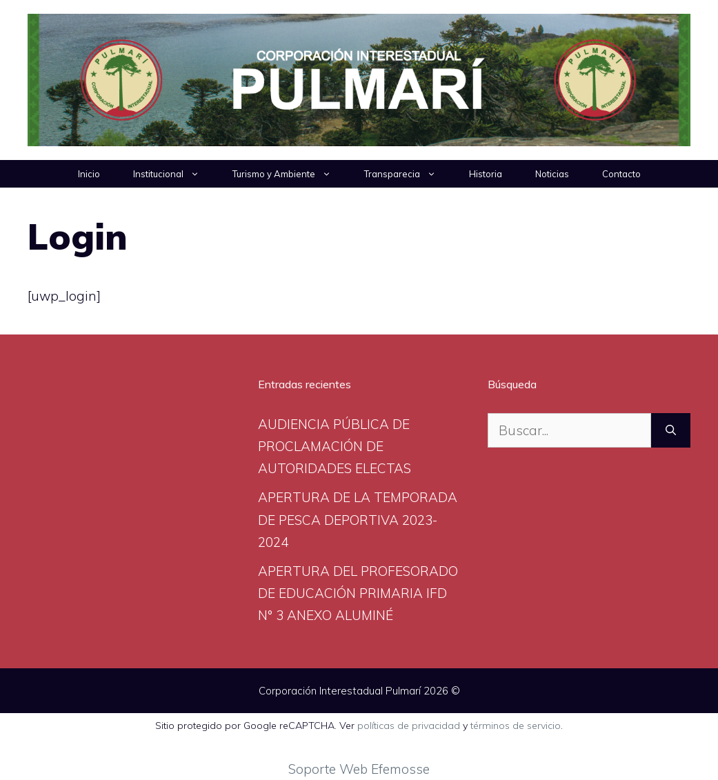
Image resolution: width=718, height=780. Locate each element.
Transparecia (408, 174)
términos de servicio (515, 725)
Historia (485, 173)
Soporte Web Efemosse (359, 769)
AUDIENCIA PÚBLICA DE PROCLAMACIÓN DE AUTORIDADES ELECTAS (334, 446)
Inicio (89, 173)
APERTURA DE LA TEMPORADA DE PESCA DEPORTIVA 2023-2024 (357, 519)
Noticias (552, 173)
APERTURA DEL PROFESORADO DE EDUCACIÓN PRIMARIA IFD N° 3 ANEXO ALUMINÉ (358, 593)
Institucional (174, 174)
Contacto (621, 173)
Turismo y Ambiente (290, 174)
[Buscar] (670, 430)
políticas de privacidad (408, 725)
